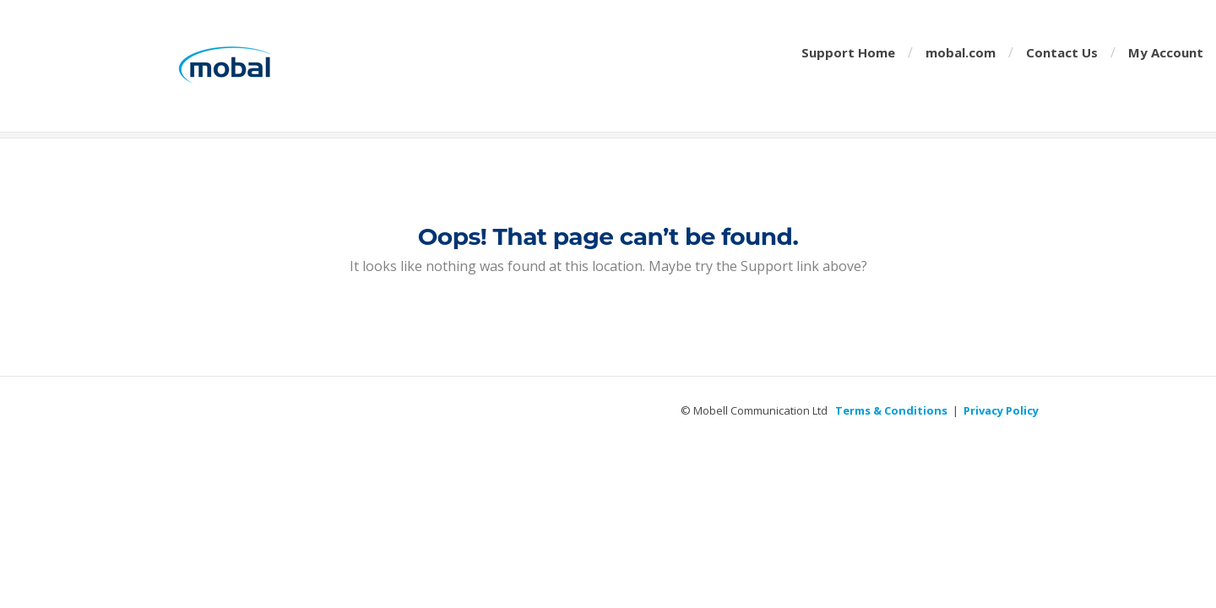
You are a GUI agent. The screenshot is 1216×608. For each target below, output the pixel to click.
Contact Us (1062, 52)
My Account (1165, 52)
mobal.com (961, 52)
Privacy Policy (1001, 410)
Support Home (848, 52)
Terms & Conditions (891, 410)
